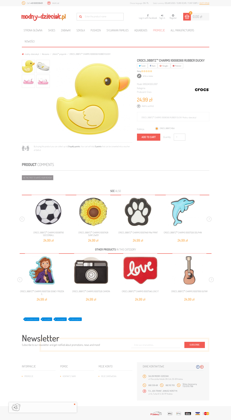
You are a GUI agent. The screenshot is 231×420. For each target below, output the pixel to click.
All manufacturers (182, 30)
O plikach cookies (32, 394)
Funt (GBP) (193, 3)
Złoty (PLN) (204, 3)
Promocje (159, 30)
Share (152, 66)
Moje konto (105, 366)
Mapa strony (68, 380)
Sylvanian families (118, 30)
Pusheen (96, 30)
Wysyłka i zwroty (70, 385)
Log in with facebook (148, 15)
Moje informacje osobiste (113, 389)
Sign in (162, 16)
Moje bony (106, 394)
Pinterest (177, 66)
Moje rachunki (107, 380)
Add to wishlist (147, 105)
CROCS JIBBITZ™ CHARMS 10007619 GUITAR (189, 291)
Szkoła (80, 30)
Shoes (51, 30)
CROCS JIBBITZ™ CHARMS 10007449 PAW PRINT (138, 232)
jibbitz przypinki (75, 319)
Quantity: (167, 137)
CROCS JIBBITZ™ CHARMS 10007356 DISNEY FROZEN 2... (42, 292)
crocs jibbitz (47, 319)
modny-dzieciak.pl (30, 54)
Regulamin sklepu (71, 394)
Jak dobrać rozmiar (71, 389)
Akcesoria (45, 54)
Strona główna (33, 30)
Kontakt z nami (69, 376)
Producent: (141, 91)
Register (173, 16)
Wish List (55, 3)
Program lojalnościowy (35, 389)
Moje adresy (106, 385)
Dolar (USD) (170, 3)
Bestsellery (29, 385)
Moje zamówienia (108, 376)
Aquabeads (140, 30)
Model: (139, 84)
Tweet (142, 66)
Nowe (26, 380)
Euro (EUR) (182, 3)
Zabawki (66, 30)
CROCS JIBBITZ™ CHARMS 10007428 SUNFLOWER (93, 234)
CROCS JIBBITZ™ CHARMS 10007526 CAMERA (91, 291)
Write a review (147, 76)
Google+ (164, 66)
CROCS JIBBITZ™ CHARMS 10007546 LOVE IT (140, 291)
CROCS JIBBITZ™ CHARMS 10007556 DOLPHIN (183, 232)
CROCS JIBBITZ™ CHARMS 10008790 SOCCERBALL (48, 234)
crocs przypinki (61, 319)
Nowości (30, 41)
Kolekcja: (141, 129)
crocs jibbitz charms (32, 319)
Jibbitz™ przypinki (59, 54)
